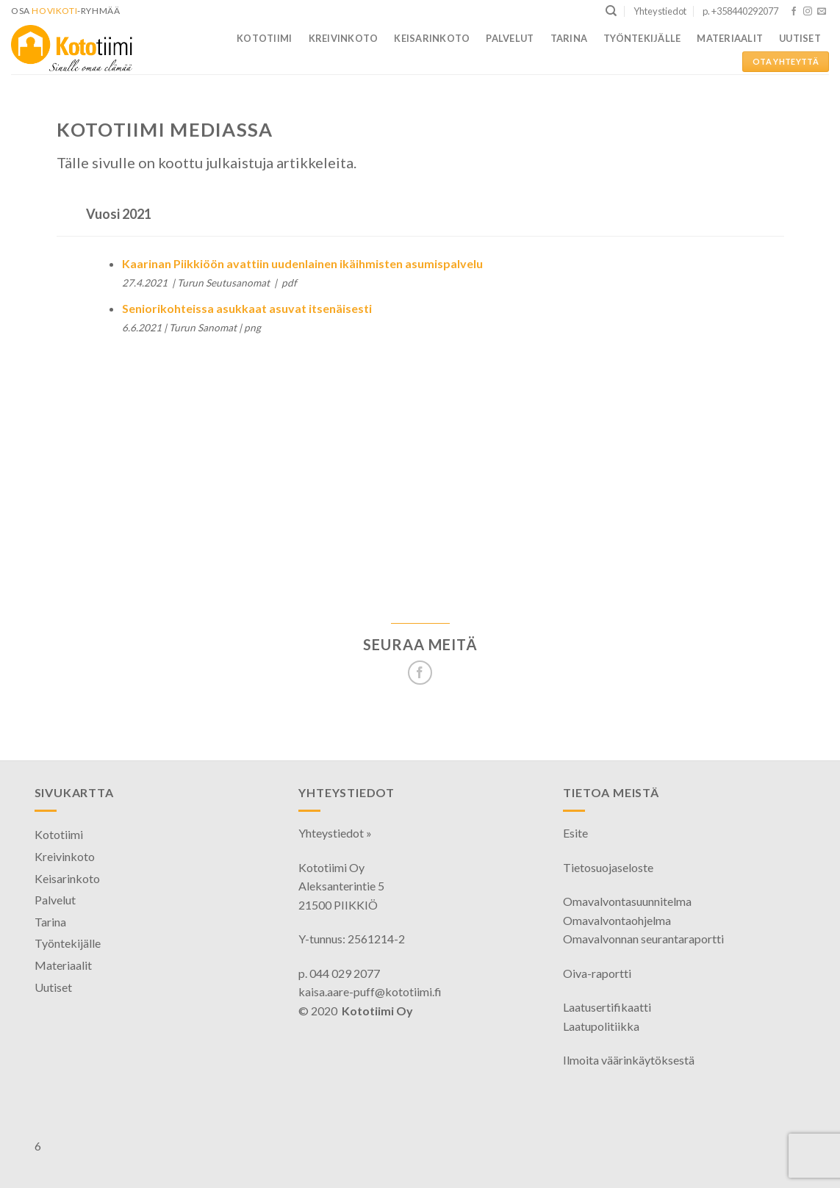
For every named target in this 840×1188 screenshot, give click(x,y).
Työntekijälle (642, 38)
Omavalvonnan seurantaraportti (643, 939)
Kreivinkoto (343, 38)
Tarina (569, 38)
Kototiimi (264, 38)
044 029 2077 (344, 973)
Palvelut (510, 38)
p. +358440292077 (740, 11)
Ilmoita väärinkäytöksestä (628, 1060)
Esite (575, 833)
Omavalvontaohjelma (617, 920)
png (252, 328)
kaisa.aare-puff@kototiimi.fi (370, 991)
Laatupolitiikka (601, 1026)
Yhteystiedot (659, 11)
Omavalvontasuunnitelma (627, 901)
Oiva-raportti (597, 973)
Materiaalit (730, 38)
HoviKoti (54, 10)
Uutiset (800, 38)
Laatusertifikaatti (607, 1007)
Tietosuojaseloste (608, 867)
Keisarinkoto (432, 38)
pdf (289, 283)
